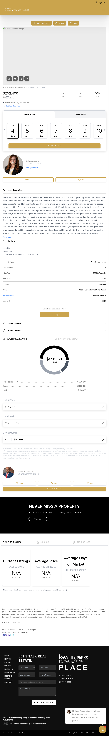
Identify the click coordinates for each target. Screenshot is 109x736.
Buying (7, 662)
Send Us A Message (43, 703)
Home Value (9, 673)
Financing (8, 669)
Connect (8, 682)
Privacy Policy (73, 733)
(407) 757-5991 (65, 682)
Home (6, 656)
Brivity (13, 733)
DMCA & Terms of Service (89, 733)
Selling (7, 666)
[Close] (104, 710)
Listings (7, 659)
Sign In (100, 2)
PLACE (10, 720)
